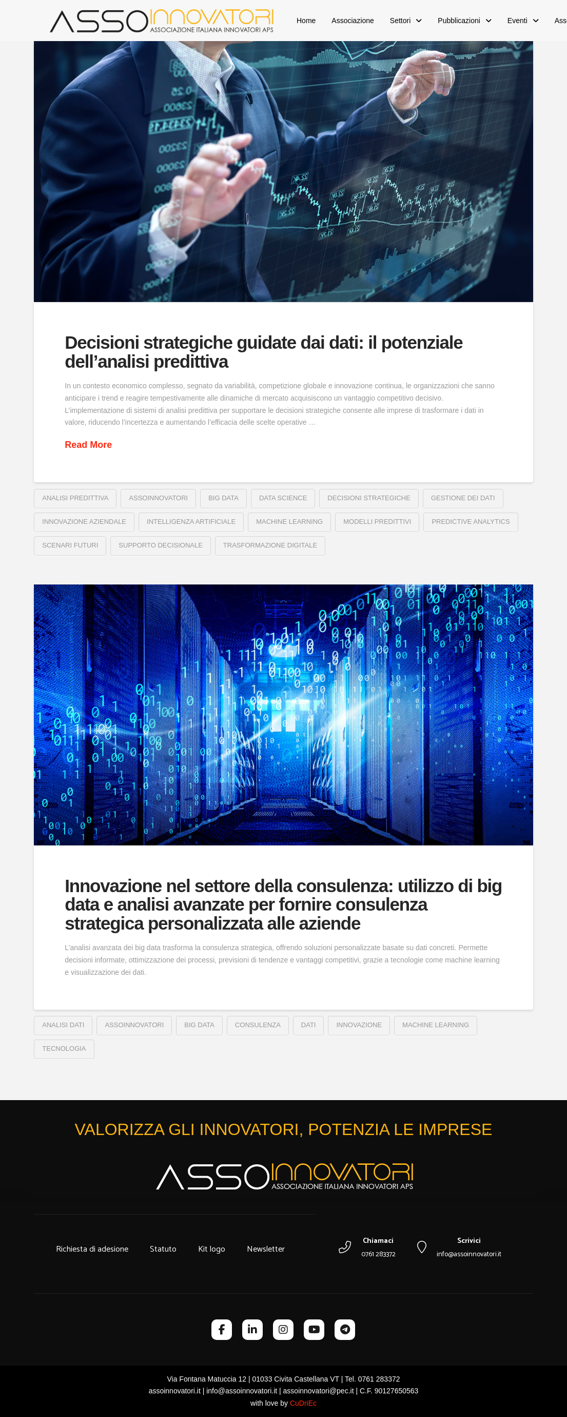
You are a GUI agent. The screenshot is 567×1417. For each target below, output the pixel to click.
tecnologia (64, 1048)
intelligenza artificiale (191, 521)
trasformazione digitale (270, 545)
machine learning (289, 521)
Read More (88, 445)
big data (223, 498)
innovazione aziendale (84, 521)
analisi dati (63, 1025)
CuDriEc (303, 1403)
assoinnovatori (158, 498)
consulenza (258, 1025)
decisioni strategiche (368, 498)
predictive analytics (471, 521)
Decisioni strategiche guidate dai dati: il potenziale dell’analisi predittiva (263, 351)
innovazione (359, 1025)
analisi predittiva (75, 498)
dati (308, 1025)
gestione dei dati (463, 498)
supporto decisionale (161, 545)
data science (283, 498)
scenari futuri (70, 545)
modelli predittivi (377, 521)
